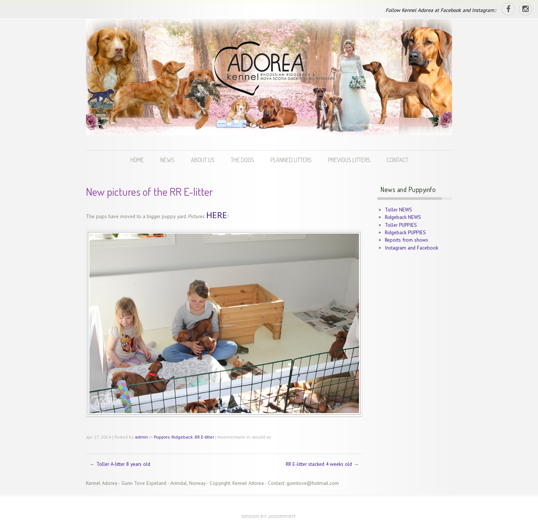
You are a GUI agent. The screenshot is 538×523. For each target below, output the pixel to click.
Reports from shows (406, 239)
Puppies (162, 437)
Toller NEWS (398, 209)
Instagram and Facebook (411, 247)
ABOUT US (202, 160)
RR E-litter (204, 437)
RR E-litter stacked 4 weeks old (322, 464)
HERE (216, 215)
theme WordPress (269, 516)
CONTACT (397, 160)
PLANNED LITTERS (291, 160)
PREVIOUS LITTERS (349, 160)
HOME (137, 160)
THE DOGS (242, 160)
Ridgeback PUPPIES (405, 232)
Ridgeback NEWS (403, 217)
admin (141, 437)
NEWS (167, 160)
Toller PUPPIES (401, 225)
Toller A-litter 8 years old (120, 464)
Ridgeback (182, 437)
